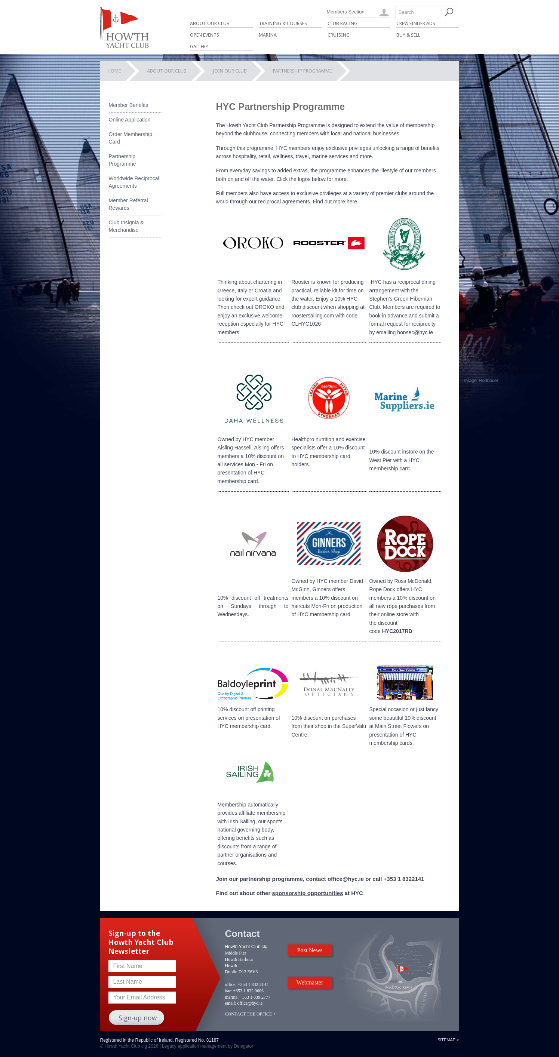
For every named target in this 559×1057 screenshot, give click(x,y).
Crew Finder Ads (415, 23)
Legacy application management (194, 1046)
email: (230, 1003)
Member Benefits (128, 105)
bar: (228, 990)
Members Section (346, 12)
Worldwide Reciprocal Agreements (134, 182)
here (352, 202)
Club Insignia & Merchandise (126, 226)
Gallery (199, 46)
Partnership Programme (122, 160)
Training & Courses (283, 23)
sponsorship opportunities (307, 893)
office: (231, 984)
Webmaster (310, 982)
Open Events (204, 35)
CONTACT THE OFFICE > (250, 1014)
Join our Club (230, 71)
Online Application (130, 120)
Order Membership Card (131, 138)
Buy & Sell (408, 35)
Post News (309, 950)
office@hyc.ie (250, 1003)
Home (114, 71)
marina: (232, 997)
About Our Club (210, 23)
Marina (268, 35)
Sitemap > (448, 1040)
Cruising (339, 35)
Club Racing (342, 23)
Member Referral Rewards (128, 204)
